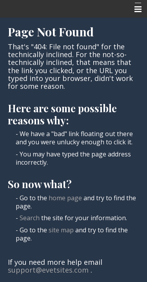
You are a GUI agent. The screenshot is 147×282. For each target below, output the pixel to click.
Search (30, 218)
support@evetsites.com (48, 270)
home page (65, 198)
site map (61, 230)
